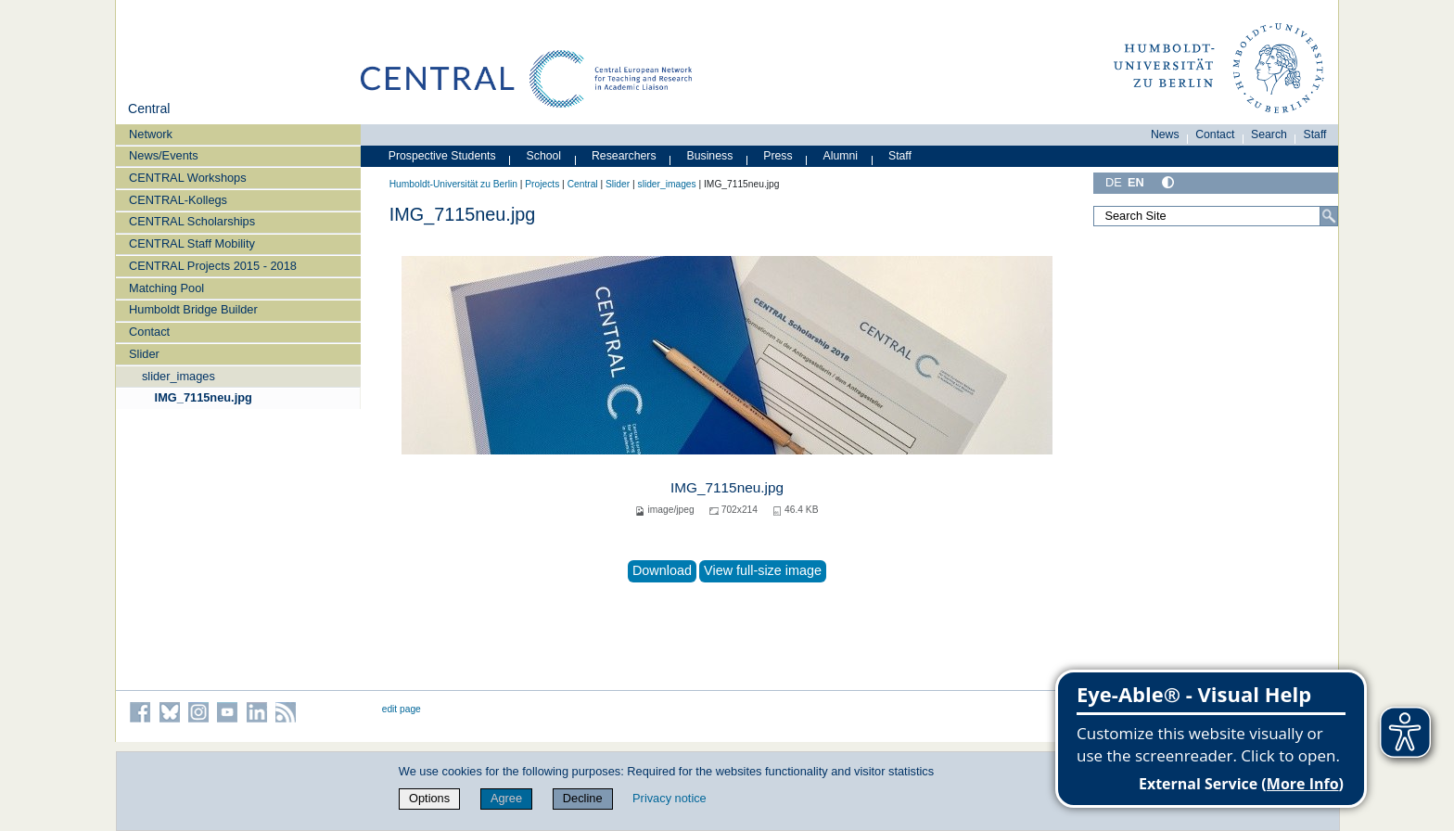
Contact (149, 332)
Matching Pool (166, 288)
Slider (144, 354)
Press (777, 155)
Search (1269, 134)
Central (149, 108)
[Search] (1329, 216)
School (544, 155)
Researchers (624, 155)
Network (150, 134)
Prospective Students (442, 155)
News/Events (163, 155)
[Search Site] (1215, 216)
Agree (506, 798)
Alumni (841, 155)
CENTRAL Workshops (188, 178)
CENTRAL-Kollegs (178, 200)
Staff (1315, 134)
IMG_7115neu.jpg (203, 397)
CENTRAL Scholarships (192, 221)
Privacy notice (669, 798)
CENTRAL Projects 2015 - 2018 (213, 266)
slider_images (178, 376)
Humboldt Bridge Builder (193, 309)
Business (710, 155)
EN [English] (1136, 182)
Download (662, 570)
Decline (583, 798)
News (1165, 134)
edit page (401, 709)
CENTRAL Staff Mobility (192, 243)
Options (429, 798)
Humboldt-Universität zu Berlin (453, 184)
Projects (542, 184)
